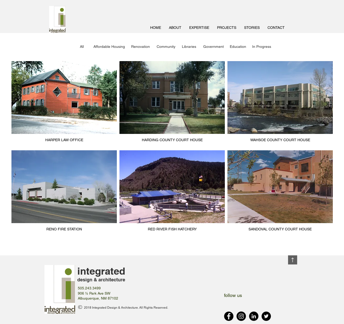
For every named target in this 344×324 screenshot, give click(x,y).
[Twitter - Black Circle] (266, 316)
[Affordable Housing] (109, 46)
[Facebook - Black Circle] (228, 316)
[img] (64, 104)
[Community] (166, 46)
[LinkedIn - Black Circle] (253, 316)
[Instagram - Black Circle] (241, 316)
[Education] (238, 46)
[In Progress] (261, 46)
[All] (82, 46)
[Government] (213, 46)
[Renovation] (140, 46)
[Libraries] (189, 46)
